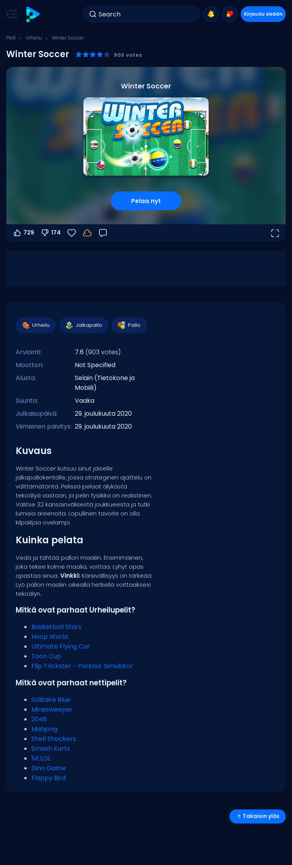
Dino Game (48, 768)
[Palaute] (103, 233)
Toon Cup (46, 656)
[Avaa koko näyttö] (274, 233)
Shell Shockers (53, 738)
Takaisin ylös (257, 816)
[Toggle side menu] (10, 14)
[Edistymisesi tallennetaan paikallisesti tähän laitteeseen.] (87, 233)
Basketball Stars (56, 626)
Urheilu (34, 37)
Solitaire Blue (50, 699)
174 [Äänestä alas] (50, 233)
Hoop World (49, 636)
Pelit (11, 37)
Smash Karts (50, 748)
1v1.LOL (40, 758)
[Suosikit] (71, 233)
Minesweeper (52, 709)
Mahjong (44, 728)
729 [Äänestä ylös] (23, 233)
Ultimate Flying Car (60, 646)
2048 (39, 719)
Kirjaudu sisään (263, 14)
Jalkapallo (83, 325)
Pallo (129, 325)
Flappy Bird (48, 777)
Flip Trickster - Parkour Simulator (82, 665)
